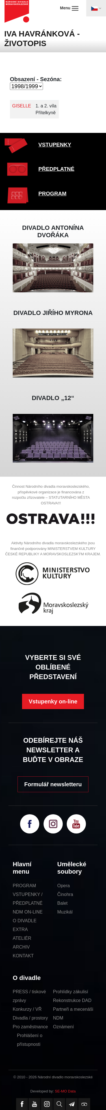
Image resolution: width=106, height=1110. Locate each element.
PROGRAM (52, 193)
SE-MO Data (65, 1091)
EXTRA (20, 929)
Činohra (65, 894)
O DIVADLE (24, 920)
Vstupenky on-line (53, 701)
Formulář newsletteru (53, 784)
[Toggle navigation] (96, 8)
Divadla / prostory (30, 1018)
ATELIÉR (22, 938)
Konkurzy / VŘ (27, 1009)
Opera (63, 885)
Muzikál (65, 912)
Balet (62, 903)
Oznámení (63, 1026)
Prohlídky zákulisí (70, 991)
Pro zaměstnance (30, 1026)
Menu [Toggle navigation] (69, 8)
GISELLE (21, 105)
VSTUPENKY (54, 145)
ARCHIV (21, 947)
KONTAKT (23, 955)
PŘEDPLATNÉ (56, 169)
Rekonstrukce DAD (72, 1000)
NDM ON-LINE (28, 912)
